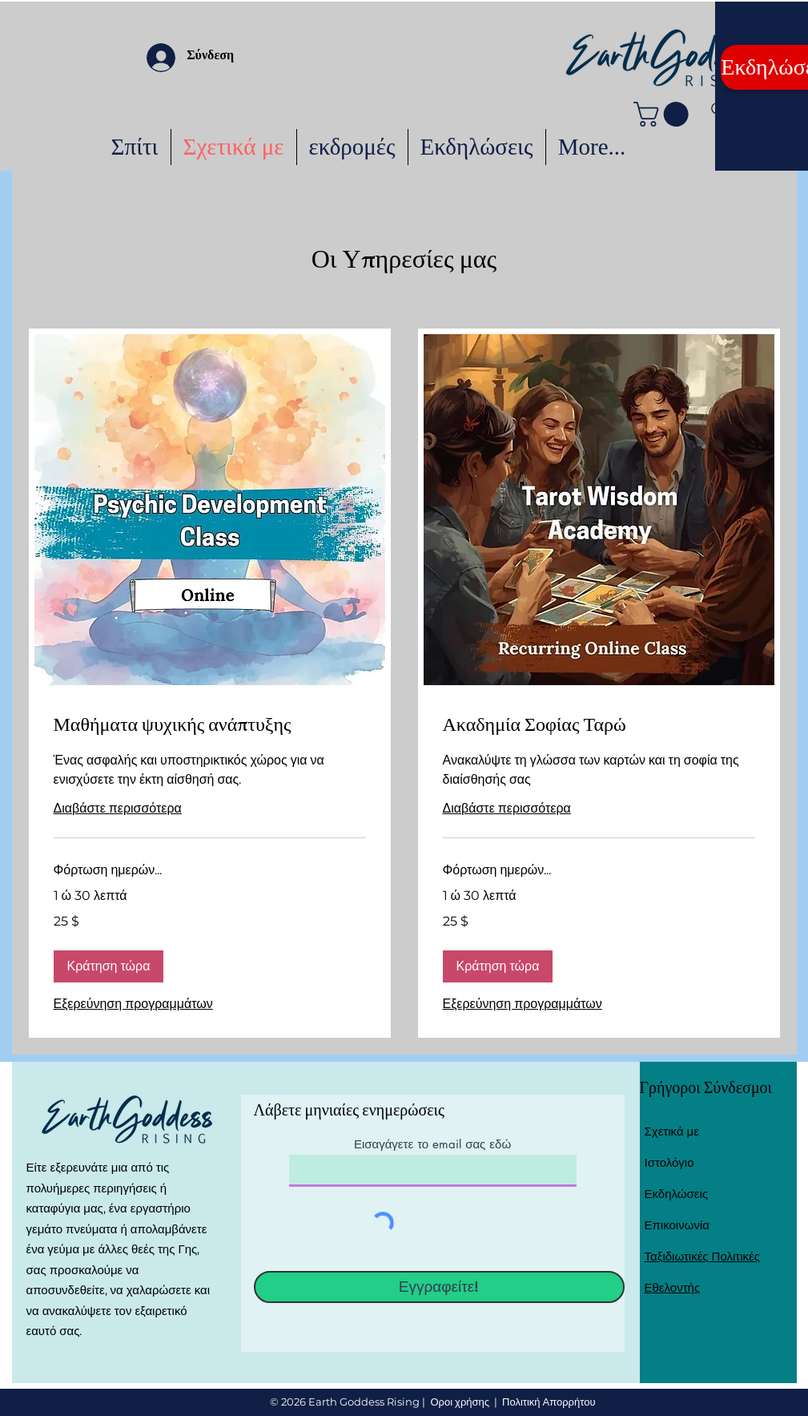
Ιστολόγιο (669, 1162)
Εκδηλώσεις (677, 1193)
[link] (210, 728)
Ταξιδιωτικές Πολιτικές (703, 1256)
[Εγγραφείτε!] (439, 1287)
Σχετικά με (672, 1131)
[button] (663, 114)
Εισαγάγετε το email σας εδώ (432, 1144)
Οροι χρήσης (459, 1401)
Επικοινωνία (677, 1224)
